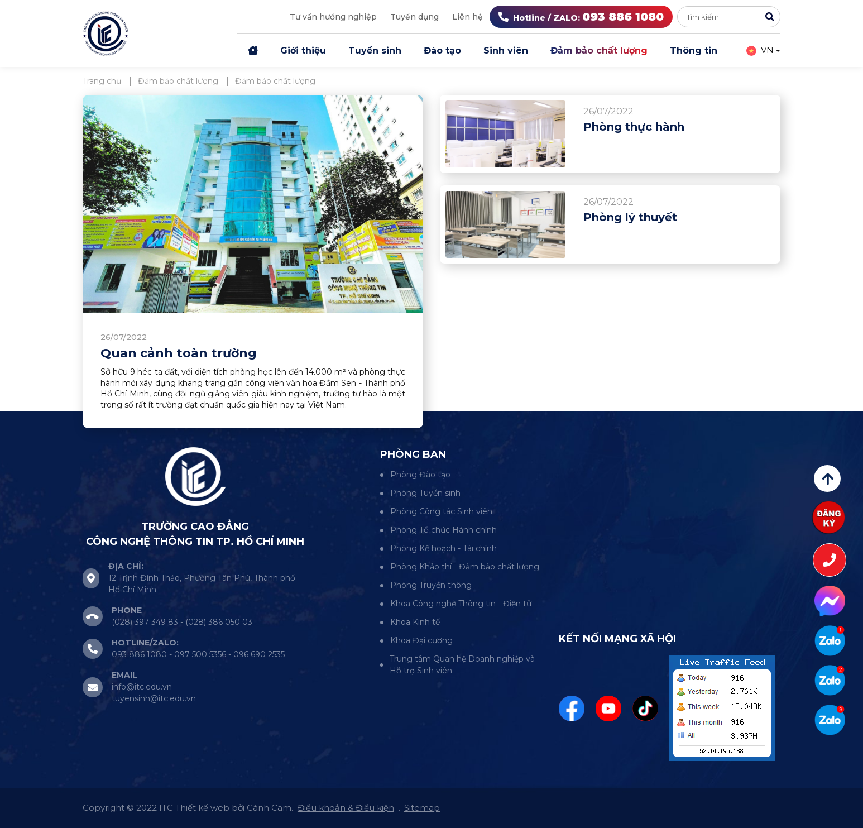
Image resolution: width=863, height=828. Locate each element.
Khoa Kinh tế (415, 622)
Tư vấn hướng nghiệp (333, 17)
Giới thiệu (303, 50)
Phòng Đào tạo (420, 475)
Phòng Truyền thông (431, 585)
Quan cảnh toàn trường (178, 353)
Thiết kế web (202, 807)
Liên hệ (467, 17)
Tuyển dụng (414, 17)
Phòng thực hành (633, 126)
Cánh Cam (269, 807)
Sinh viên (505, 50)
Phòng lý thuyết (630, 217)
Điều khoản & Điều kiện (346, 807)
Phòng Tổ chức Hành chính (443, 530)
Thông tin (693, 50)
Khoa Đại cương (421, 640)
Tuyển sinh (374, 50)
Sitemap (422, 807)
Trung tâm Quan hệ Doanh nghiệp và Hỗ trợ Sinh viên (462, 665)
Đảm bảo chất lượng (599, 50)
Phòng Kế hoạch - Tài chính (443, 548)
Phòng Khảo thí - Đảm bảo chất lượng (464, 567)
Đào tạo (442, 50)
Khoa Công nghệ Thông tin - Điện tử (460, 604)
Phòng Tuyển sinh (425, 493)
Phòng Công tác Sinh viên (441, 511)
